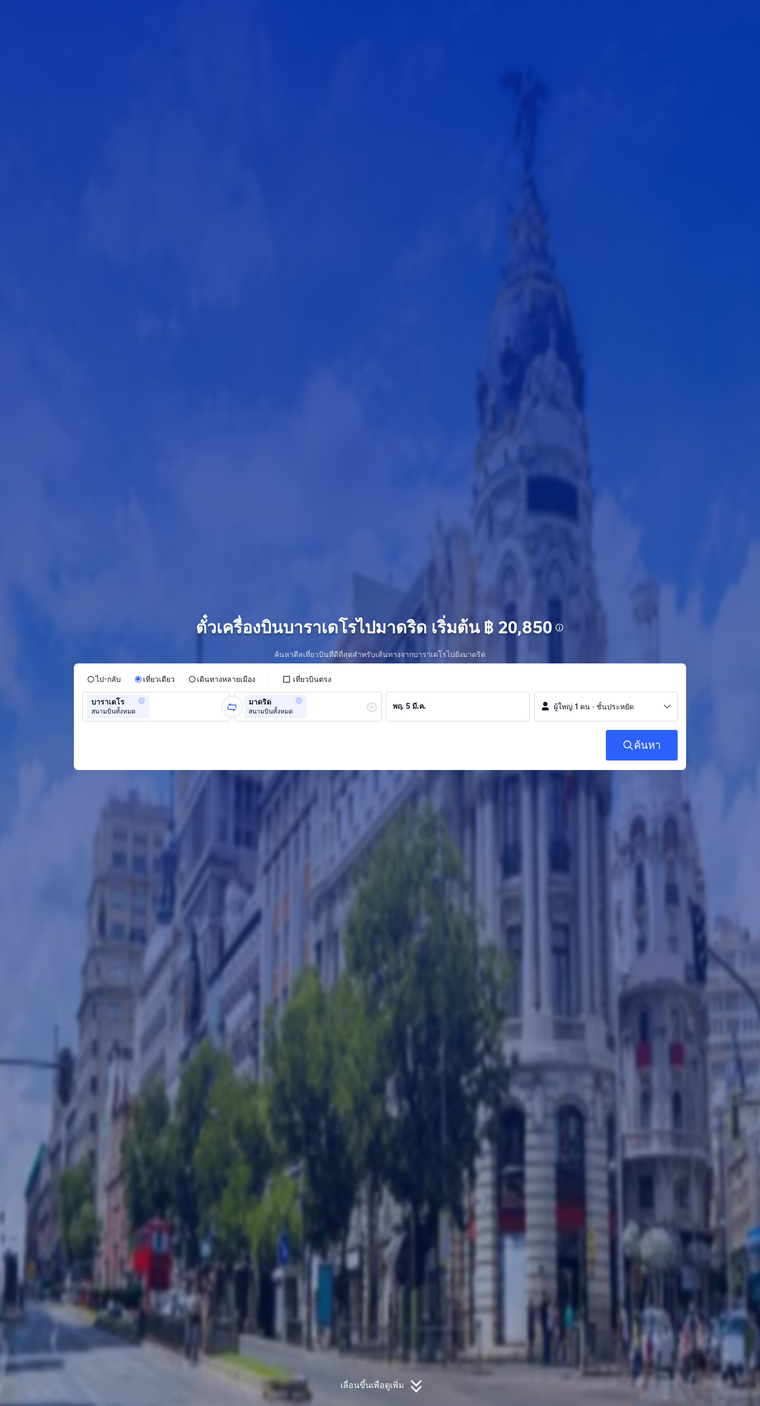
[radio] (104, 679)
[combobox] (155, 706)
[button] (675, 17)
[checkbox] (307, 679)
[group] (156, 706)
